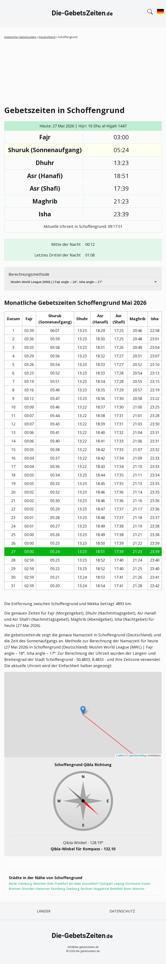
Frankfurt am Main (68, 883)
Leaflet (120, 755)
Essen (145, 883)
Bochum (86, 888)
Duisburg (72, 888)
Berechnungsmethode (29, 274)
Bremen (15, 888)
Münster (138, 888)
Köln (50, 883)
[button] (83, 710)
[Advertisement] (83, 71)
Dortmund (132, 883)
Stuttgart (106, 883)
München (39, 883)
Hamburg (25, 883)
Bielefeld (116, 888)
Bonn (127, 888)
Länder (43, 911)
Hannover (42, 888)
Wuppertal (101, 888)
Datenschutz (122, 911)
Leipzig (119, 883)
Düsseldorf (90, 883)
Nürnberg (58, 888)
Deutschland (47, 37)
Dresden (28, 888)
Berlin (13, 883)
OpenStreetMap (137, 755)
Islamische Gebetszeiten (20, 37)
